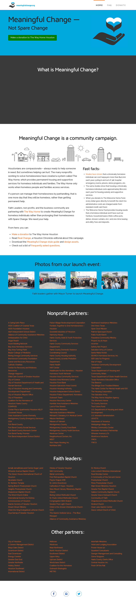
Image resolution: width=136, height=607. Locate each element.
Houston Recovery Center (60, 401)
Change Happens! (15, 374)
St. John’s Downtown (58, 483)
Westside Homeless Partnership (104, 430)
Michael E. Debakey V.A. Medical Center (66, 415)
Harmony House (56, 335)
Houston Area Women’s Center (62, 380)
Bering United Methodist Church (63, 495)
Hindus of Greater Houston (61, 468)
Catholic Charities (15, 365)
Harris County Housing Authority (63, 356)
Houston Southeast (16, 568)
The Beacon (96, 383)
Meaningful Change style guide (43, 241)
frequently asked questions (45, 245)
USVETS (94, 418)
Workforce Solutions (99, 436)
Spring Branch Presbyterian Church (22, 486)
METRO (53, 571)
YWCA (94, 442)
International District (16, 571)
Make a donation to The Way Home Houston (32, 37)
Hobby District (14, 566)
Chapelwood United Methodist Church (107, 501)
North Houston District (59, 551)
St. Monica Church (98, 468)
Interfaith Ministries (99, 542)
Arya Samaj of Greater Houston (21, 513)
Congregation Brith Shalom (61, 501)
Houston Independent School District (65, 392)
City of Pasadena (15, 398)
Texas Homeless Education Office (105, 380)
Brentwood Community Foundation (22, 359)
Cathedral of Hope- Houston (61, 486)
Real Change (24, 238)
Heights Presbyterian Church (20, 489)
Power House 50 (98, 548)
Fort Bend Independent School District (24, 436)
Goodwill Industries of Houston (62, 332)
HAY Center (54, 368)
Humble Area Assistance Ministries (64, 404)
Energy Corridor (14, 556)
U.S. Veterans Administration (102, 415)
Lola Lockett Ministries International (105, 471)
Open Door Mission (99, 329)
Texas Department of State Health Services (109, 377)
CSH (10, 421)
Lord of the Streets (58, 406)
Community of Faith (99, 498)
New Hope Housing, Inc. (59, 442)
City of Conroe (14, 380)
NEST (52, 439)
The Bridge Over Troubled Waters (105, 386)
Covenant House (15, 413)
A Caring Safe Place (16, 323)
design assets (71, 241)
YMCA (93, 439)
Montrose (54, 544)
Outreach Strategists (58, 568)
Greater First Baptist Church (102, 489)
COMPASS (12, 406)
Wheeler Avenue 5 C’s (100, 433)
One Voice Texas (98, 326)
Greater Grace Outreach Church (104, 495)
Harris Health (55, 365)
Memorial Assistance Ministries (62, 413)
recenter (94, 344)
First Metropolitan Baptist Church (63, 477)
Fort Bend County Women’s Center (22, 430)
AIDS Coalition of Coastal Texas (21, 326)
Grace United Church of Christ (103, 510)
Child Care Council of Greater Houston (24, 377)
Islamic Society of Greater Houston (22, 504)
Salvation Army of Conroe (101, 350)
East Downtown (14, 554)
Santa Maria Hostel (99, 353)
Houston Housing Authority (61, 389)
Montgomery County (58, 424)
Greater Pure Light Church (60, 504)
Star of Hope (96, 362)
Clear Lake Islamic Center (101, 507)
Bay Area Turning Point (17, 350)
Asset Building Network (17, 344)
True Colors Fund (98, 406)
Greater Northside (15, 562)
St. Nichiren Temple (16, 483)
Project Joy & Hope (99, 341)
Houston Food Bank (58, 383)
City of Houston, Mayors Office (20, 395)
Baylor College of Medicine (19, 353)
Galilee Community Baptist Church (105, 492)
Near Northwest (56, 548)
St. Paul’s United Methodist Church (64, 498)
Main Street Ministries (58, 410)
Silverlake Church (15, 480)
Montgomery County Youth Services (65, 430)
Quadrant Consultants (100, 551)
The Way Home (32, 211)
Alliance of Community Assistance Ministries (26, 335)
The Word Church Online (18, 495)
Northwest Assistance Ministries (104, 323)
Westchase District (57, 562)
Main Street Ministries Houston (103, 486)
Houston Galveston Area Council (63, 386)
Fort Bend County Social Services (22, 427)
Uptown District (56, 559)
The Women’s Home (99, 401)
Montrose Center (57, 433)
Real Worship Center (99, 474)
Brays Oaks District (15, 548)
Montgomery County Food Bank (63, 427)
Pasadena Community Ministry (103, 338)
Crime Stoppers (97, 556)
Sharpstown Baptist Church (19, 492)
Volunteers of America (100, 421)
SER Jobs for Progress (100, 359)
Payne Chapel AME (58, 480)
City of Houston (14, 542)
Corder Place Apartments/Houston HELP (25, 410)
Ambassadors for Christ (17, 338)
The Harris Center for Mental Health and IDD (109, 389)
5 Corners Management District (21, 544)
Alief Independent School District (21, 332)
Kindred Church (97, 504)
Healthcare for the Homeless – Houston (66, 371)
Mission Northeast (57, 418)
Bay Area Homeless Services (20, 347)
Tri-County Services (99, 404)
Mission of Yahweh (57, 421)
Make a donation (20, 234)
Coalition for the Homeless (61, 566)
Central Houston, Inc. (99, 562)
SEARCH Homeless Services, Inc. (104, 356)
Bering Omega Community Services (23, 356)
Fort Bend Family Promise (18, 433)
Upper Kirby (54, 556)
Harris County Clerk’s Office (102, 559)
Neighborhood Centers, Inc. (61, 436)
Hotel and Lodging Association (104, 544)
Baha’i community (57, 474)
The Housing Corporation (101, 392)
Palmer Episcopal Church (101, 332)
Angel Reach (13, 341)
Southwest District (57, 554)
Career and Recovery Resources (21, 362)
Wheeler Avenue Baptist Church (21, 471)
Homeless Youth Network (60, 374)
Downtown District (15, 551)
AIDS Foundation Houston (18, 329)
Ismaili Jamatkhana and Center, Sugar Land (25, 468)
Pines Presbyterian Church (102, 483)
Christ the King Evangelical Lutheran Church (26, 510)
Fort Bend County (15, 424)
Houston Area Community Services (64, 377)
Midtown (53, 542)
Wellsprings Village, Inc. (100, 424)
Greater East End (15, 559)
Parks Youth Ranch (98, 335)
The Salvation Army (99, 395)
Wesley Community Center (102, 427)
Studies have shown (94, 174)
